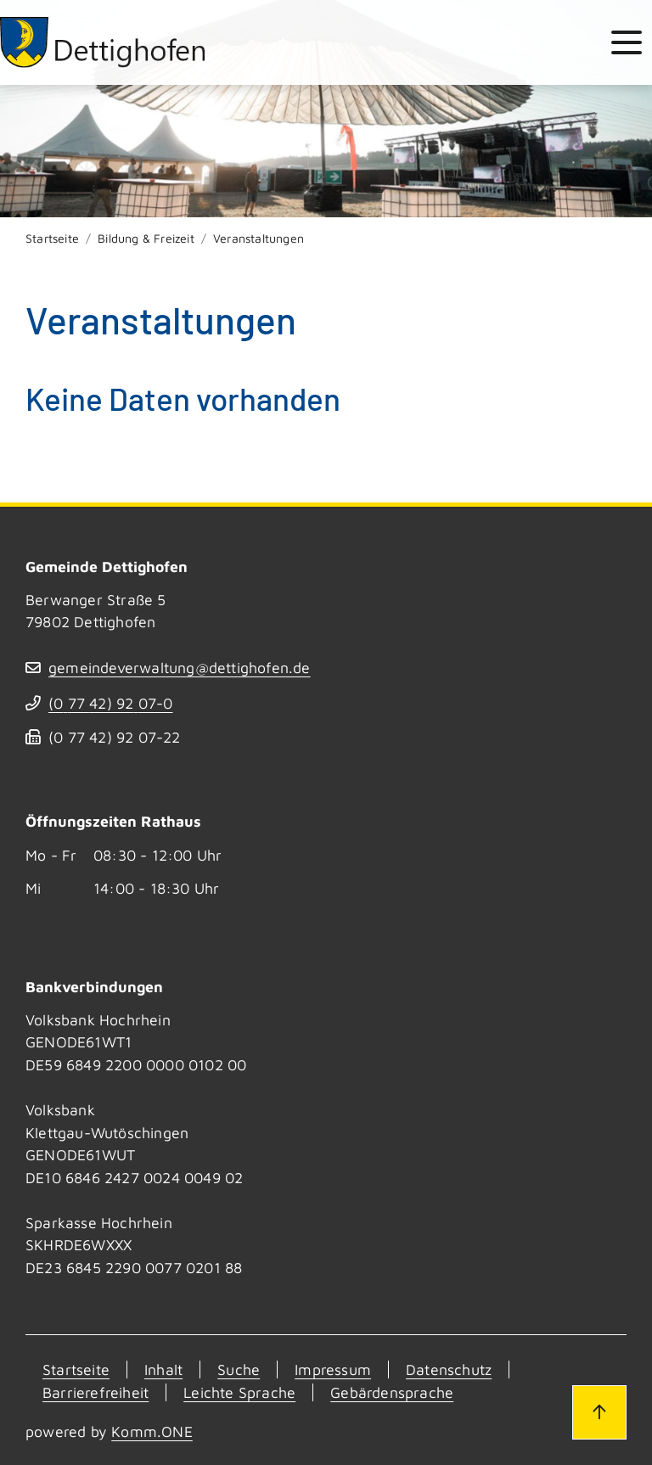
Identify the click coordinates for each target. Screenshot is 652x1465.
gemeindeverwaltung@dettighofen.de (179, 667)
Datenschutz (449, 1369)
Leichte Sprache (239, 1392)
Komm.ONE (152, 1431)
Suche (238, 1369)
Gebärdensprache (391, 1392)
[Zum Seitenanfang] (599, 1412)
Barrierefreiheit (95, 1392)
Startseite (52, 238)
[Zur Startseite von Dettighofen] (103, 42)
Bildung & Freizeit (146, 238)
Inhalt (163, 1369)
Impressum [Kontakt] (333, 1369)
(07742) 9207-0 (110, 703)
